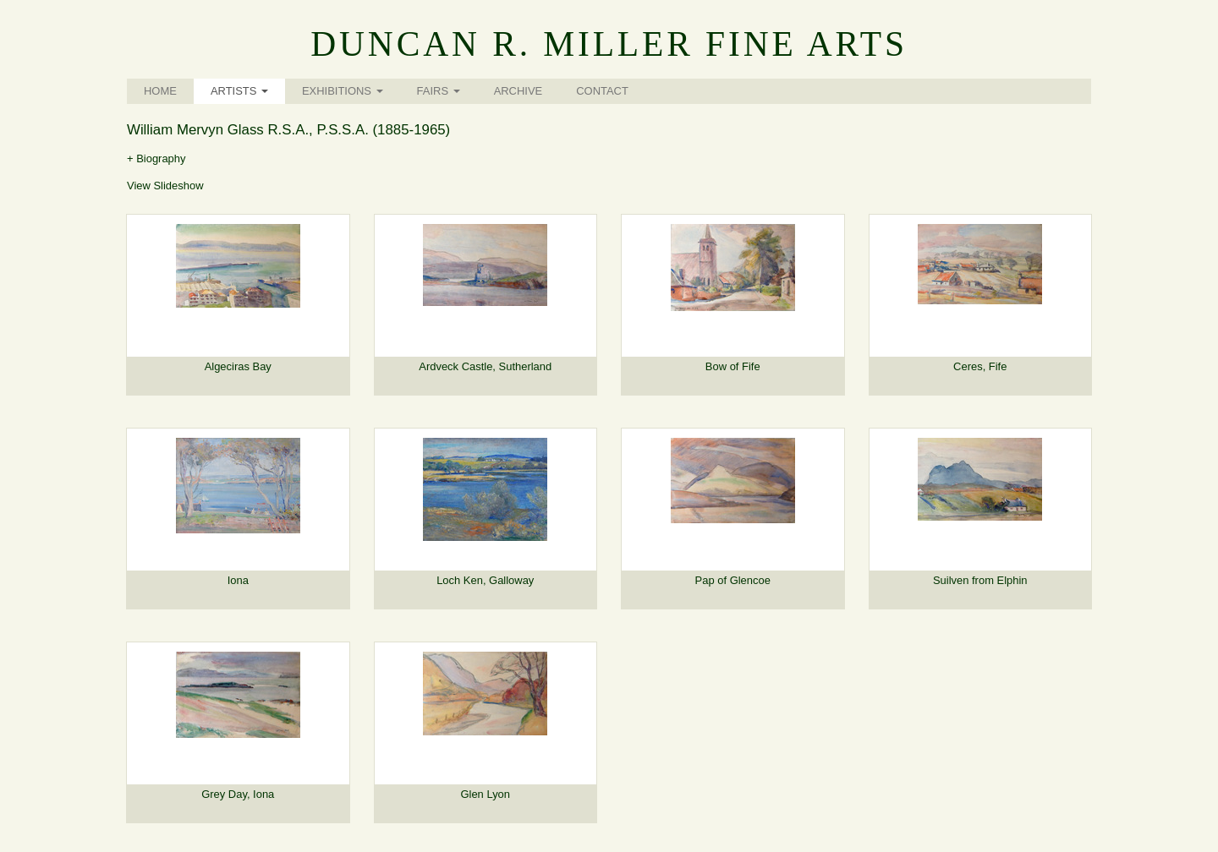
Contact (602, 91)
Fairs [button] (438, 91)
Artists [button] (239, 91)
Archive (518, 91)
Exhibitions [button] (342, 91)
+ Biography (156, 158)
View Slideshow (165, 185)
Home (160, 91)
